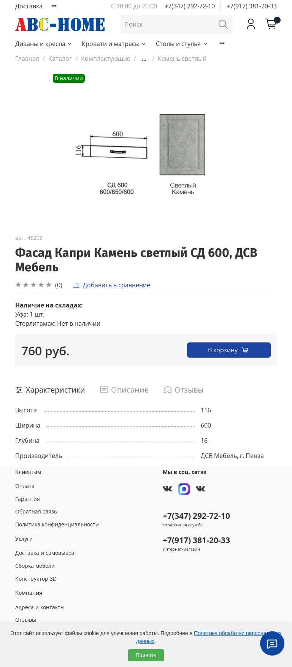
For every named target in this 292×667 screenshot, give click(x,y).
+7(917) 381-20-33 (252, 6)
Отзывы (25, 619)
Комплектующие (105, 58)
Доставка (29, 6)
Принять (146, 655)
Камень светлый (182, 58)
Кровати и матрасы (114, 44)
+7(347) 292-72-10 (190, 6)
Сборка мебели (35, 565)
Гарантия (27, 498)
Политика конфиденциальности (57, 524)
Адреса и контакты (40, 607)
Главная (27, 58)
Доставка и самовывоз (44, 552)
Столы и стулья (182, 44)
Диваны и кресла (44, 44)
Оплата (25, 486)
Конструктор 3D (36, 578)
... (144, 58)
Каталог (60, 58)
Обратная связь (36, 511)
